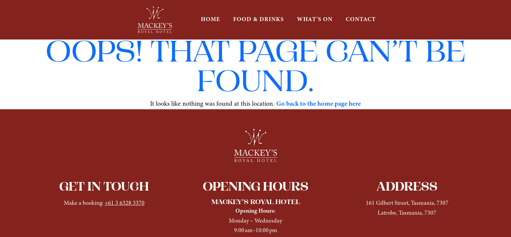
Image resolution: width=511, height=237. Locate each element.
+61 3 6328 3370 (125, 203)
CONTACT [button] (361, 19)
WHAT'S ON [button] (315, 19)
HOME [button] (210, 19)
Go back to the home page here (318, 104)
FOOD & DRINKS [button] (258, 19)
